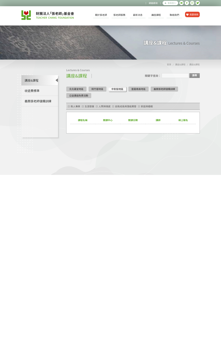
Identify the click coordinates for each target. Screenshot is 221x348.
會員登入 (170, 2)
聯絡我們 (174, 15)
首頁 (169, 66)
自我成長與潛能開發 (125, 108)
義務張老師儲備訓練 (38, 103)
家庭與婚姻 (147, 108)
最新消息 (138, 15)
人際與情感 (105, 108)
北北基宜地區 (76, 91)
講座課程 (156, 15)
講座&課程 (180, 66)
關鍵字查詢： (153, 77)
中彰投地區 (117, 91)
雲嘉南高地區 (138, 91)
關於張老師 (101, 15)
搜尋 (194, 77)
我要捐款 (192, 14)
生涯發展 (89, 108)
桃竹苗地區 (97, 91)
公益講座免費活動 (78, 97)
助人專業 (75, 108)
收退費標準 (32, 92)
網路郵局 (153, 3)
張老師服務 (119, 15)
